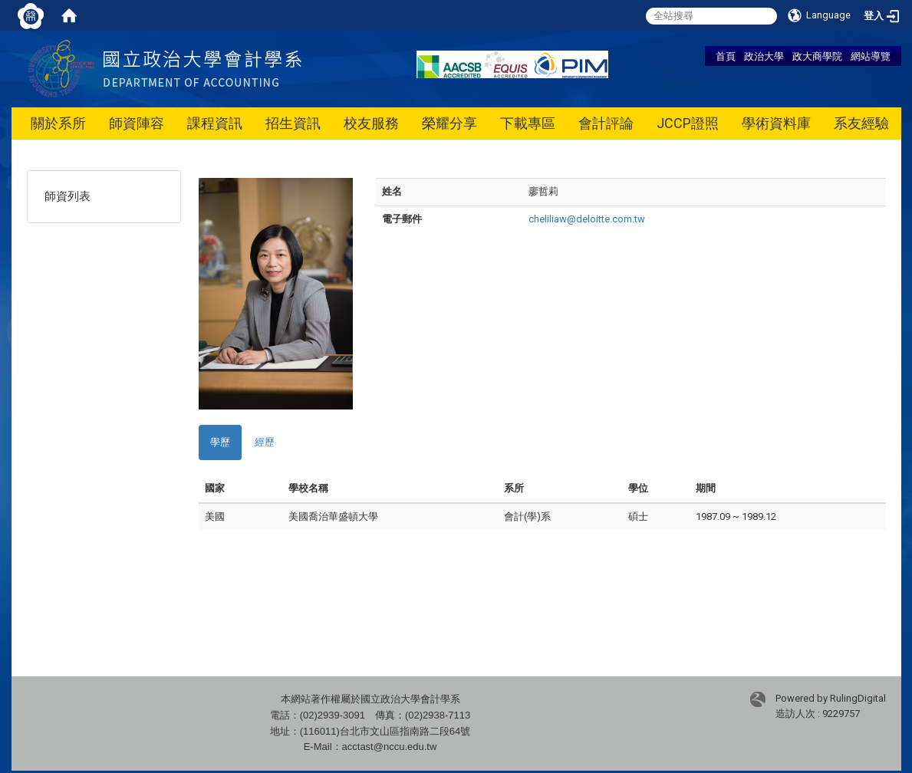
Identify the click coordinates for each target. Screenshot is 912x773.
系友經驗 (861, 123)
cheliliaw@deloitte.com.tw (586, 219)
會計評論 (606, 123)
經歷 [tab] (265, 442)
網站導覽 (871, 56)
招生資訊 (293, 123)
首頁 (726, 56)
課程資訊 (214, 123)
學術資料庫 (776, 123)
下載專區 (527, 123)
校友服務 (371, 123)
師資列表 (67, 196)
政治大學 (764, 56)
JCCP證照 (688, 123)
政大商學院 (817, 56)
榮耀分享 (449, 123)
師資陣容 (136, 123)
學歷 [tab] (220, 442)
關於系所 (58, 123)
